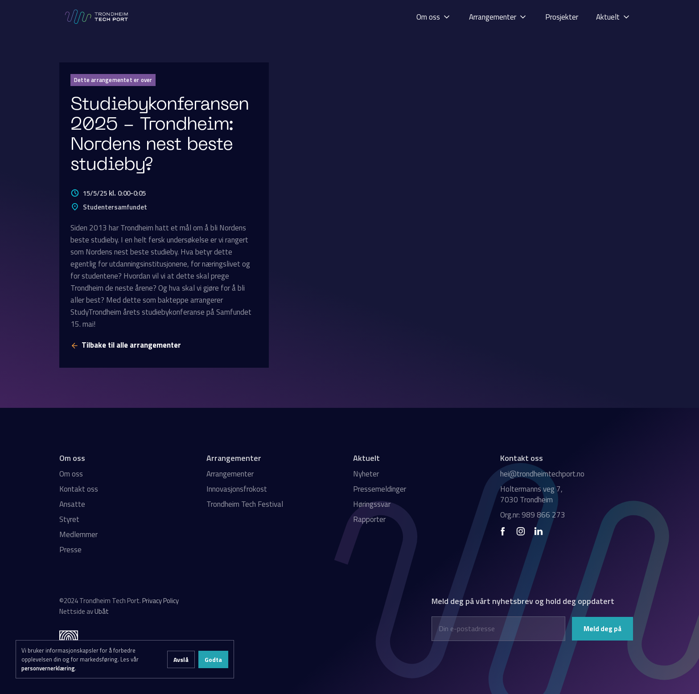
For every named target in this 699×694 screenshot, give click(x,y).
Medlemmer (78, 534)
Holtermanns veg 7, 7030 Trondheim (531, 494)
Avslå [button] (181, 659)
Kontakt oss (78, 489)
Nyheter (366, 474)
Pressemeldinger (379, 489)
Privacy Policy (160, 600)
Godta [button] (213, 659)
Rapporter (369, 519)
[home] (97, 16)
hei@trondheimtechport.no (542, 474)
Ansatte (72, 504)
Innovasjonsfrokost (236, 489)
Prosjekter (561, 17)
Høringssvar (372, 504)
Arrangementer (230, 474)
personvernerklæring (48, 668)
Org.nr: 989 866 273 (532, 515)
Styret (69, 519)
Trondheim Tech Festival (244, 504)
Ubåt (102, 611)
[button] (433, 16)
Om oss (71, 474)
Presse (70, 549)
